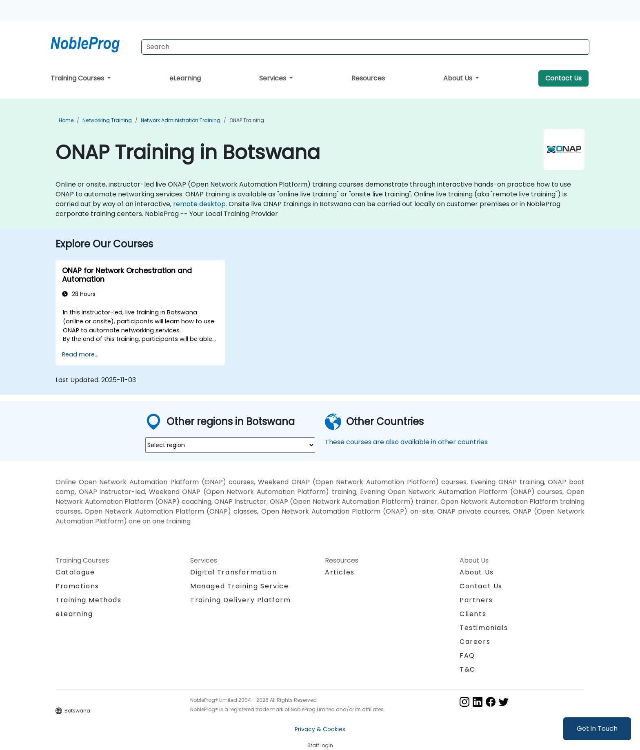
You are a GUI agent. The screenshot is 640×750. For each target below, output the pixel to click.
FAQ (467, 655)
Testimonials (484, 627)
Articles (340, 572)
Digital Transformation (233, 572)
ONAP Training (246, 120)
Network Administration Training (180, 120)
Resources (368, 78)
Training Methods (89, 600)
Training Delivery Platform (240, 600)
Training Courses (78, 78)
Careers (475, 641)
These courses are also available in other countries (406, 442)
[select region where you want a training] (230, 445)
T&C (468, 669)
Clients (473, 614)
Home (66, 120)
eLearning (185, 78)
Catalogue (75, 572)
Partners (476, 600)
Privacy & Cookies (320, 729)
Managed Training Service (239, 586)
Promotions (77, 586)
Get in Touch (597, 728)
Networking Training (107, 120)
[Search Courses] (365, 47)
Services (273, 78)
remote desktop (199, 204)
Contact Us (563, 78)
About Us (458, 78)
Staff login (320, 745)
